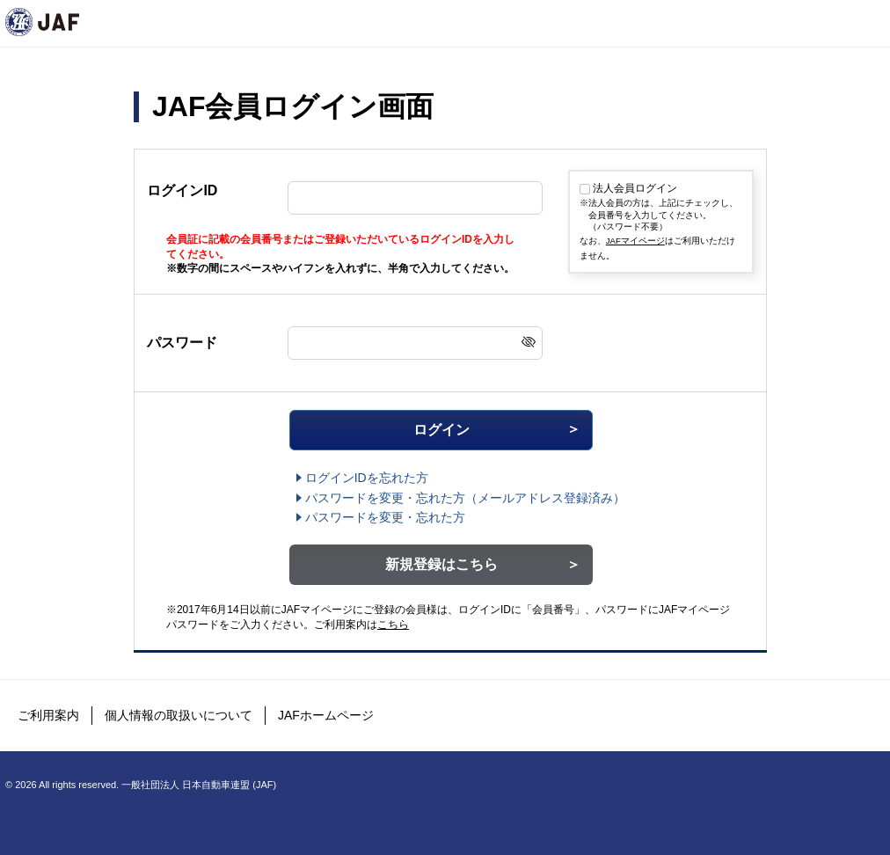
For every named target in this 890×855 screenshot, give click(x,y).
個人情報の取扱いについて (178, 715)
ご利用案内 (48, 715)
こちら (393, 624)
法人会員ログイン (635, 188)
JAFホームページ (326, 715)
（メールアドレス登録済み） (465, 498)
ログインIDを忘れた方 (366, 478)
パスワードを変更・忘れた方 (385, 517)
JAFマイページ (635, 240)
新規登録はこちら (441, 564)
